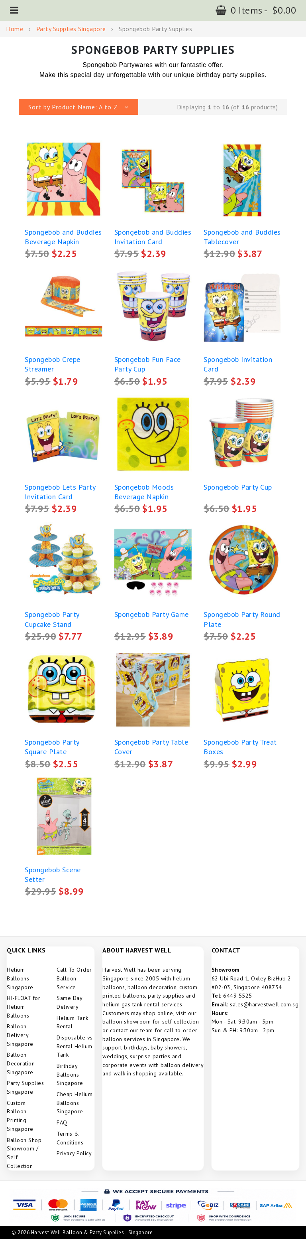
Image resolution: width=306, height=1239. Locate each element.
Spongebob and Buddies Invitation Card (153, 236)
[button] (14, 10)
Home (14, 29)
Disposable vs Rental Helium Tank (75, 1046)
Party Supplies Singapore (71, 29)
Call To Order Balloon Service (74, 978)
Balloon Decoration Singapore (21, 1063)
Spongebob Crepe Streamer (52, 364)
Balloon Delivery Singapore (20, 1035)
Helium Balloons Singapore (20, 978)
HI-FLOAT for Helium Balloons (23, 1006)
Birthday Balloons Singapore (70, 1074)
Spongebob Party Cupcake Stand (52, 619)
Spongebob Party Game (151, 614)
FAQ (62, 1122)
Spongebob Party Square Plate (52, 746)
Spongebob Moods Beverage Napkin (144, 491)
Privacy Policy (74, 1153)
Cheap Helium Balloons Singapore (74, 1103)
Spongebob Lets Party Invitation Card (60, 491)
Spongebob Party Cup (238, 487)
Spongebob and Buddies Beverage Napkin (63, 236)
